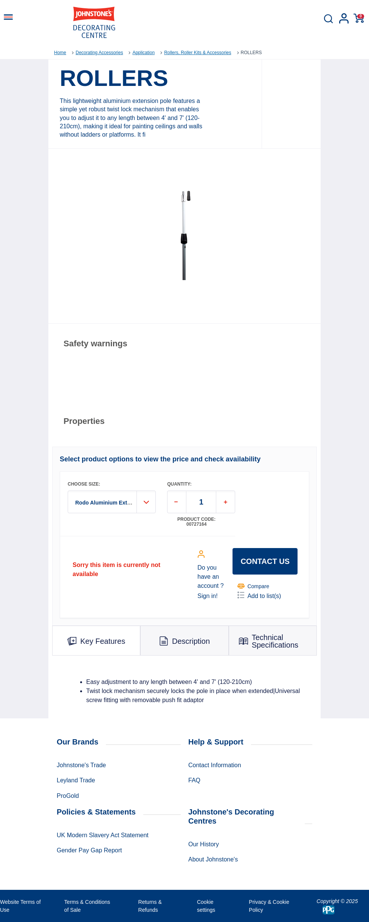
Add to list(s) (259, 595)
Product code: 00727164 (196, 522)
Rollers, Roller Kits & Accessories (197, 52)
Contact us (265, 561)
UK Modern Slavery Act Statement (103, 835)
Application (143, 52)
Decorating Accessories (99, 52)
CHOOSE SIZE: (84, 484)
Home (60, 52)
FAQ (194, 780)
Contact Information (214, 765)
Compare (253, 586)
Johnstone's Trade (81, 765)
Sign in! (207, 596)
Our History (203, 844)
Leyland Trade (76, 780)
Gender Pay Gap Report (89, 850)
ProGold (68, 796)
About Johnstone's (213, 859)
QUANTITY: (179, 484)
